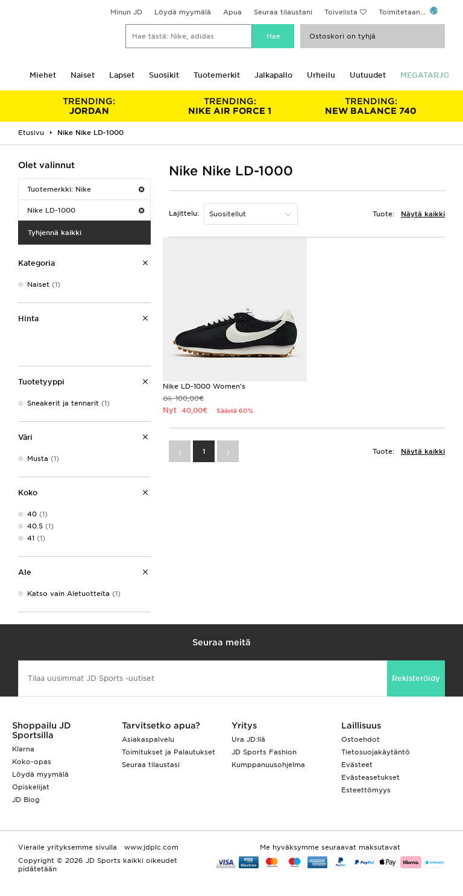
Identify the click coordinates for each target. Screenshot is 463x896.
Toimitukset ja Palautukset (168, 752)
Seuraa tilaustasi (151, 764)
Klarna (23, 749)
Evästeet (357, 764)
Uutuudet (368, 75)
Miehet (43, 75)
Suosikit (164, 75)
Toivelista (340, 12)
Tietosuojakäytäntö (375, 752)
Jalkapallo (273, 75)
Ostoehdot (360, 739)
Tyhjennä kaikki (54, 232)
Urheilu (321, 75)
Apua (232, 12)
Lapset (121, 75)
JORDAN (89, 106)
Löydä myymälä (182, 12)
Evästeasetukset (370, 777)
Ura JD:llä (248, 739)
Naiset (83, 75)
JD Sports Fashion (264, 752)
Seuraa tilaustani (283, 12)
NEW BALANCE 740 (370, 106)
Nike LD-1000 (85, 210)
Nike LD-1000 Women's (204, 386)
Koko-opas (31, 761)
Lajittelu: (184, 213)
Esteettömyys (366, 790)
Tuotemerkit (217, 75)
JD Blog (26, 799)
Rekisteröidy (416, 678)
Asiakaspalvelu (148, 739)
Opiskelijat (30, 787)
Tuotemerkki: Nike (85, 189)
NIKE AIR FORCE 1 (230, 106)
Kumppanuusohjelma (268, 764)
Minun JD (126, 12)
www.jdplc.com (150, 847)
